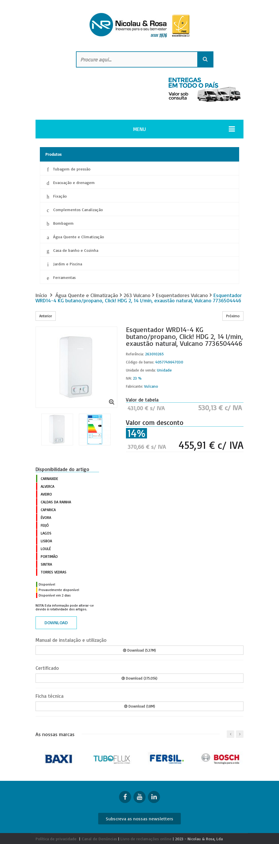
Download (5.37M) (139, 650)
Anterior (45, 316)
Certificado (47, 668)
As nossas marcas (55, 734)
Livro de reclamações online (146, 838)
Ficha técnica (50, 696)
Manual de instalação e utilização (71, 640)
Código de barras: (140, 362)
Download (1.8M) (139, 706)
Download (56, 622)
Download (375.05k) (139, 678)
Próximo (233, 316)
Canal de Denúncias (99, 838)
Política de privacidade (56, 838)
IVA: (129, 378)
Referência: (135, 354)
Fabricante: (134, 386)
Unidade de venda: (141, 370)
